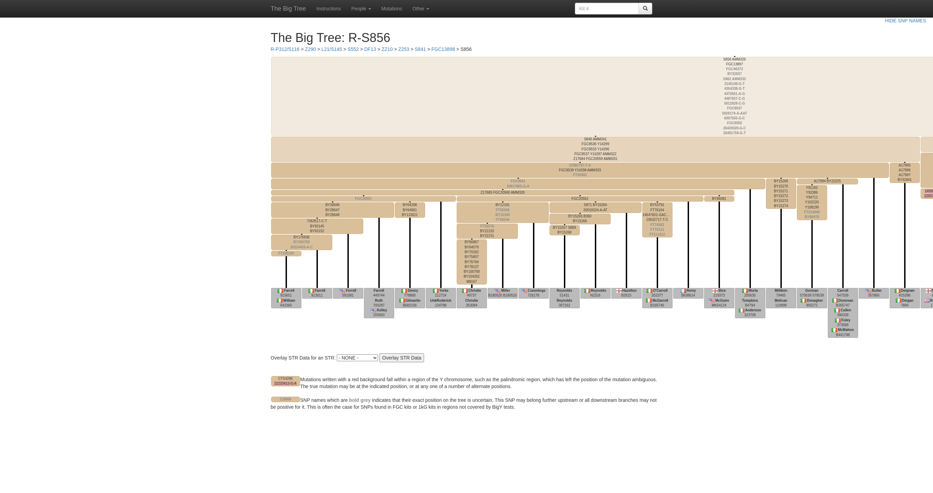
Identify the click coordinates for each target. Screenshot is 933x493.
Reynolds (564, 290)
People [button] (361, 8)
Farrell (289, 290)
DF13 (370, 49)
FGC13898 (443, 49)
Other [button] (420, 8)
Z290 (310, 49)
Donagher (815, 300)
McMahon (846, 330)
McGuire (722, 300)
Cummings (537, 290)
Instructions (328, 8)
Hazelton (629, 290)
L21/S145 (331, 49)
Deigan (907, 300)
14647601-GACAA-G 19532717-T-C (658, 219)
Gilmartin (413, 300)
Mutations (391, 8)
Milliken (781, 290)
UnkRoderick (441, 300)
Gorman (811, 290)
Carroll (842, 290)
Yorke (443, 290)
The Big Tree (288, 8)
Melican (781, 300)
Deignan (907, 290)
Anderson (753, 310)
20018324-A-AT (596, 207)
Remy (691, 290)
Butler (877, 290)
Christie (474, 290)
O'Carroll (660, 290)
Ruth (379, 300)
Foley (845, 320)
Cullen (846, 310)
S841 (420, 49)
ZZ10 (387, 49)
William (289, 300)
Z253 (403, 49)
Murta (753, 290)
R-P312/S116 (285, 49)
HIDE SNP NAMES (905, 20)
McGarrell (660, 300)
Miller (505, 290)
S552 (353, 49)
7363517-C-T (317, 226)
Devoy (413, 290)
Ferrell (351, 290)
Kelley (382, 310)
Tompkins (750, 300)
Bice (722, 290)
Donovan (845, 300)
